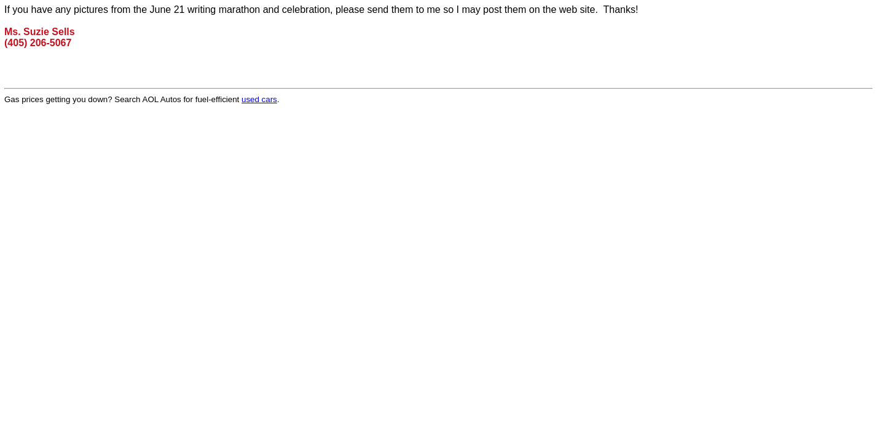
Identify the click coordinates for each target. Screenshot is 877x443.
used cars (259, 99)
